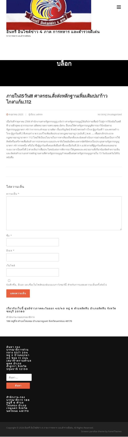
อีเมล (10, 250)
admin (39, 114)
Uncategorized (114, 114)
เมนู (118, 7)
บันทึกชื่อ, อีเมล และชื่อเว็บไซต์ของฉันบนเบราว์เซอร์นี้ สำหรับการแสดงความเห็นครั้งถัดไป (56, 284)
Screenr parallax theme (93, 431)
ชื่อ (9, 235)
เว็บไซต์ (10, 265)
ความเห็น (12, 194)
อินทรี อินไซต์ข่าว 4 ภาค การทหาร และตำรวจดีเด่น (53, 31)
